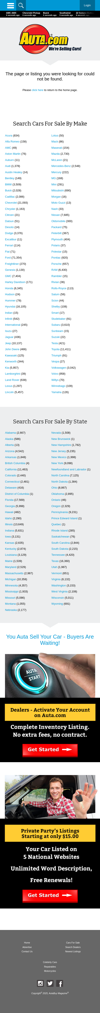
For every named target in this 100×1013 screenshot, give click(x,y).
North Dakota (59, 481)
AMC (8, 147)
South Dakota (59, 548)
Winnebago (58, 386)
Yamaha (56, 392)
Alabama (10, 432)
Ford (8, 257)
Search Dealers (73, 947)
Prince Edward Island (64, 518)
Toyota (55, 349)
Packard (56, 227)
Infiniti (8, 318)
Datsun (9, 221)
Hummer (10, 300)
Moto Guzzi (58, 202)
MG (53, 178)
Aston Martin (13, 153)
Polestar (56, 251)
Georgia (10, 506)
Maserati (56, 147)
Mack (54, 141)
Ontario (55, 499)
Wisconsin (57, 597)
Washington (58, 585)
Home (27, 943)
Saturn (55, 294)
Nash (54, 208)
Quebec (56, 524)
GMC (8, 276)
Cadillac (10, 196)
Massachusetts (14, 573)
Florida (9, 499)
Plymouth (57, 239)
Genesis (10, 269)
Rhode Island (59, 530)
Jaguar (9, 337)
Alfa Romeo (12, 141)
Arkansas (10, 457)
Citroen (9, 215)
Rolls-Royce (58, 288)
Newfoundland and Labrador (68, 469)
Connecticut (12, 481)
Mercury (56, 172)
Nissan (55, 215)
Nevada (56, 432)
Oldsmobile (58, 221)
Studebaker (58, 318)
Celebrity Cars (50, 962)
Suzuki (55, 337)
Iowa (8, 536)
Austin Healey (13, 172)
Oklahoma (57, 493)
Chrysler (10, 208)
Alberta (9, 445)
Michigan (10, 579)
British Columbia (15, 463)
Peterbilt (56, 233)
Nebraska (11, 610)
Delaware (11, 487)
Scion (54, 300)
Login (87, 5)
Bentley (9, 178)
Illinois (9, 524)
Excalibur (10, 239)
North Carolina (60, 475)
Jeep (8, 343)
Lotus (54, 135)
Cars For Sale (73, 943)
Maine (9, 561)
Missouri (10, 597)
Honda (9, 288)
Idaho (8, 518)
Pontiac (56, 257)
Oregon (56, 506)
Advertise (27, 947)
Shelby (55, 306)
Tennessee (58, 554)
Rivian (55, 282)
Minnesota (11, 585)
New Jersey (58, 451)
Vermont (56, 573)
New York (57, 463)
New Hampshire (61, 445)
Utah (54, 567)
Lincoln (9, 392)
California (11, 469)
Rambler (56, 276)
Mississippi (11, 591)
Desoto (9, 227)
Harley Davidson (15, 282)
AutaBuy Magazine (58, 993)
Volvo (54, 373)
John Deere (12, 349)
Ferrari (9, 245)
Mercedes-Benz (61, 166)
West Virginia (59, 591)
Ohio (54, 487)
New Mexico (59, 457)
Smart (55, 312)
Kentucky (10, 548)
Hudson (9, 294)
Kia (7, 367)
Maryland (10, 567)
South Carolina (60, 542)
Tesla (54, 343)
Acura (8, 135)
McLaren (56, 160)
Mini (53, 184)
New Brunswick (60, 439)
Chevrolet (11, 202)
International (12, 324)
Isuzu (8, 331)
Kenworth (11, 361)
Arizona (9, 451)
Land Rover (12, 380)
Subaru (55, 324)
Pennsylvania (59, 512)
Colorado (10, 475)
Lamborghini (12, 373)
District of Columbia (17, 493)
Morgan (56, 196)
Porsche (56, 263)
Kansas (9, 542)
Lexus (8, 386)
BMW (8, 184)
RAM (54, 269)
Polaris (55, 245)
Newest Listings (73, 951)
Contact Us (27, 951)
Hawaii (9, 512)
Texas (55, 561)
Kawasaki (11, 355)
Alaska (9, 439)
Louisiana (11, 554)
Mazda (55, 153)
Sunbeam (57, 331)
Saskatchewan (60, 536)
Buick (8, 190)
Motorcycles (50, 971)
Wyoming (57, 603)
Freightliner (12, 263)
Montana (10, 603)
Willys (55, 380)
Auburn (9, 160)
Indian (9, 312)
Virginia (55, 579)
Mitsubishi (57, 190)
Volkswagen (58, 367)
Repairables (50, 967)
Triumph (56, 355)
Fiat (7, 251)
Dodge (9, 233)
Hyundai (10, 306)
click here (37, 90)
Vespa (55, 361)
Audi (8, 166)
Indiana (9, 530)
